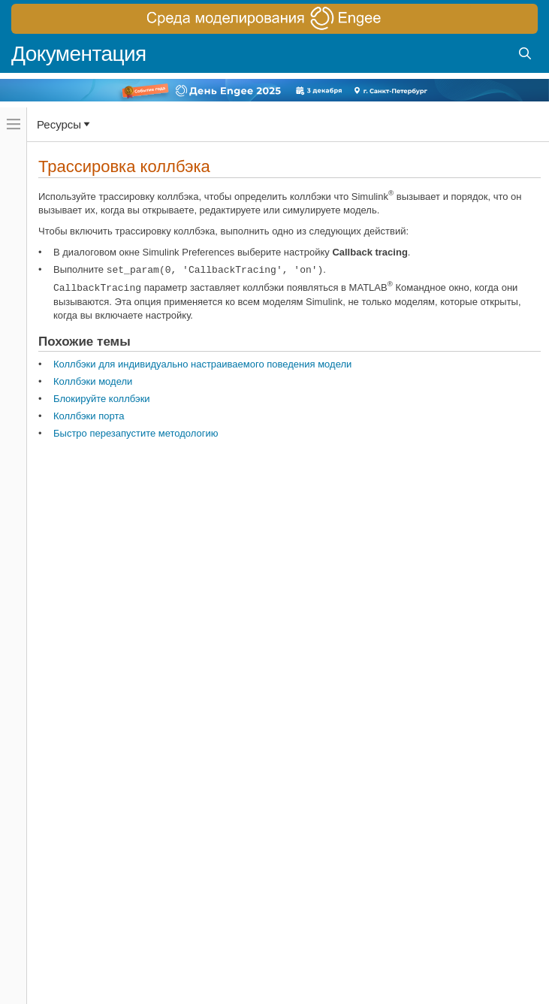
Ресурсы (59, 124)
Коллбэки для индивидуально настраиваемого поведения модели (202, 364)
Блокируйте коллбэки (101, 398)
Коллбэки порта (88, 416)
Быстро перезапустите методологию (136, 433)
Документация (78, 53)
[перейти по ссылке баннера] (274, 19)
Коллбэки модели (92, 381)
